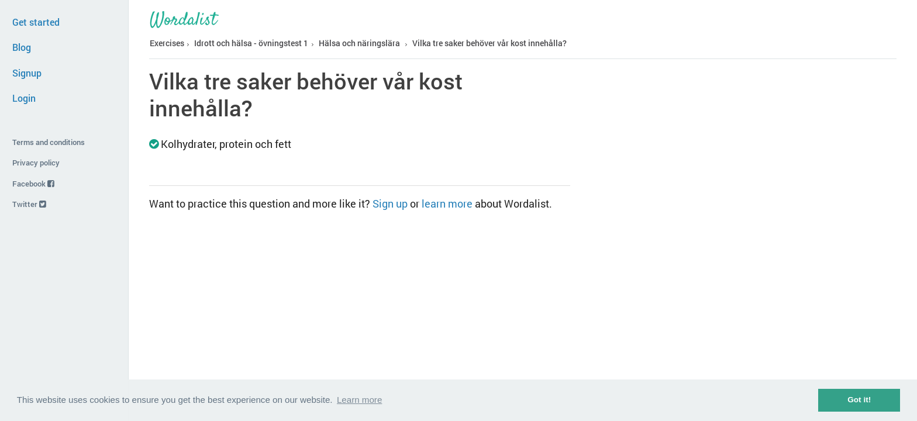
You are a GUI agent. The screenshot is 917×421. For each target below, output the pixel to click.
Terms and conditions (48, 142)
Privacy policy (36, 162)
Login (24, 98)
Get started (36, 22)
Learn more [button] (359, 400)
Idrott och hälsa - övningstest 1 (251, 43)
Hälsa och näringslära (359, 43)
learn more (447, 203)
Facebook (33, 183)
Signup (27, 73)
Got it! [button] (859, 399)
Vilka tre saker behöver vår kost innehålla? (489, 43)
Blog (21, 47)
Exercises (167, 43)
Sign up (390, 203)
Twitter (29, 204)
